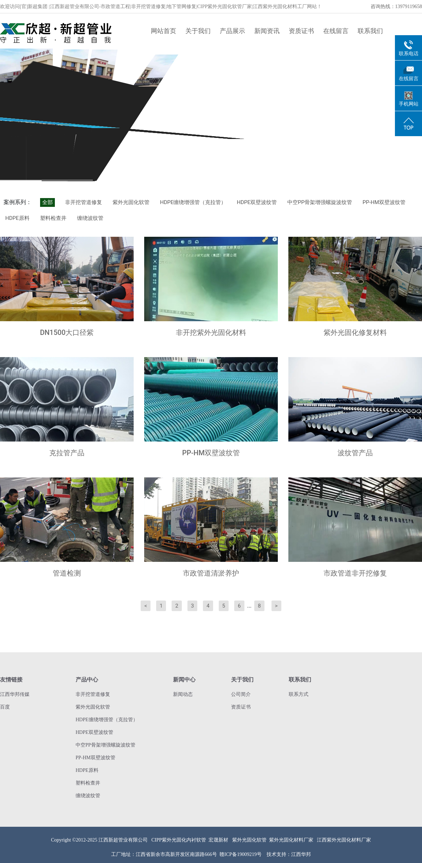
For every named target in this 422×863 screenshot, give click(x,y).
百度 (5, 707)
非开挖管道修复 (83, 202)
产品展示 (232, 30)
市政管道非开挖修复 (355, 573)
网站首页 (163, 30)
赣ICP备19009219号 (240, 854)
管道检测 (67, 573)
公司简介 (241, 694)
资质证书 (301, 30)
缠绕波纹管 (90, 218)
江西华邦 (301, 854)
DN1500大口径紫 (67, 332)
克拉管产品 (66, 453)
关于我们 (198, 30)
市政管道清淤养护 (211, 573)
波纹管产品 (355, 453)
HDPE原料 (17, 218)
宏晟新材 (218, 840)
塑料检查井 (53, 218)
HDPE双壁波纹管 (257, 202)
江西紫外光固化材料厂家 (344, 840)
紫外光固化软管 (131, 202)
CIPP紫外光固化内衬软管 (179, 840)
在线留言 (336, 30)
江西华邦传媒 (15, 694)
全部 (47, 202)
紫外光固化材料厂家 (291, 840)
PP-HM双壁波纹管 (384, 202)
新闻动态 (183, 694)
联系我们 (370, 30)
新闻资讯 (267, 30)
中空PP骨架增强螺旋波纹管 (319, 202)
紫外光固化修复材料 (355, 332)
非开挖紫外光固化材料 (211, 332)
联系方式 (298, 694)
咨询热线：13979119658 (396, 6)
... (249, 605)
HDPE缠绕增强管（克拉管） (193, 202)
